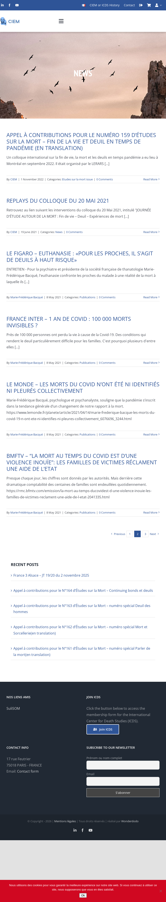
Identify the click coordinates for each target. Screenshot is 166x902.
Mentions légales (65, 821)
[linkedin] (2, 5)
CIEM (13, 179)
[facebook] (9, 5)
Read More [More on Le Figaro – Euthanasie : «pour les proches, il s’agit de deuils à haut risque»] (150, 297)
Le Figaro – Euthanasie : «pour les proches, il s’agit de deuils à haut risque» (79, 256)
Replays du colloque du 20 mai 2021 (57, 200)
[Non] (160, 891)
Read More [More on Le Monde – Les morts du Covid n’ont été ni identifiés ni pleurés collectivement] (150, 434)
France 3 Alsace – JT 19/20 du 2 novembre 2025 (51, 575)
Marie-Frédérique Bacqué (26, 297)
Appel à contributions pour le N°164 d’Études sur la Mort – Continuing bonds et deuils (83, 590)
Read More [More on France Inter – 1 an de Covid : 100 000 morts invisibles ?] (150, 363)
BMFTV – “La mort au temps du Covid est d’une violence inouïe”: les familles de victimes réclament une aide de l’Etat (81, 462)
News (58, 232)
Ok (83, 895)
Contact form (28, 771)
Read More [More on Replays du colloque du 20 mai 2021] (150, 232)
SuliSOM (13, 708)
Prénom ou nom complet (104, 758)
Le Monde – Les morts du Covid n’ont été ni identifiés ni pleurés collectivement (83, 387)
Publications (87, 297)
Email (90, 774)
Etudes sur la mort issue (77, 179)
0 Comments (104, 179)
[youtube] (17, 5)
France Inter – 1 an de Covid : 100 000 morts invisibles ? (68, 322)
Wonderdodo (130, 821)
